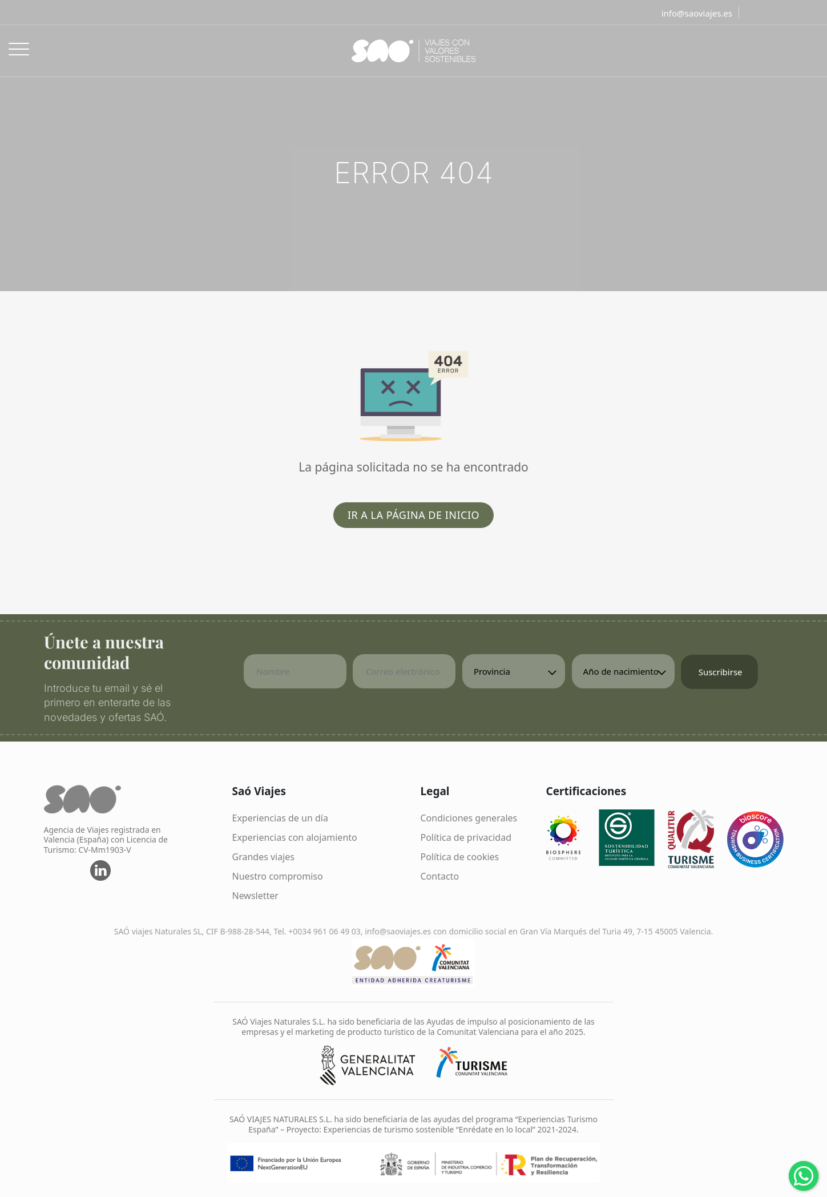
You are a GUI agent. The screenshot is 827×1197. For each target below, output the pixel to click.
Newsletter (255, 895)
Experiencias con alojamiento (294, 837)
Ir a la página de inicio (413, 515)
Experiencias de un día (280, 818)
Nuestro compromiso (277, 876)
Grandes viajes (263, 857)
